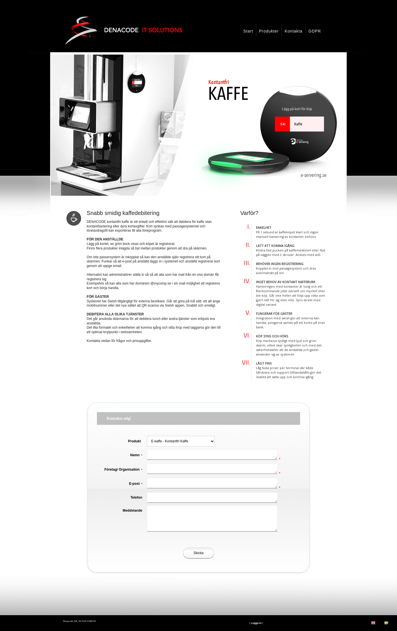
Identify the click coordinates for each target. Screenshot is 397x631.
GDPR (315, 31)
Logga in (256, 623)
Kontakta (293, 31)
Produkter (269, 31)
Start (248, 31)
